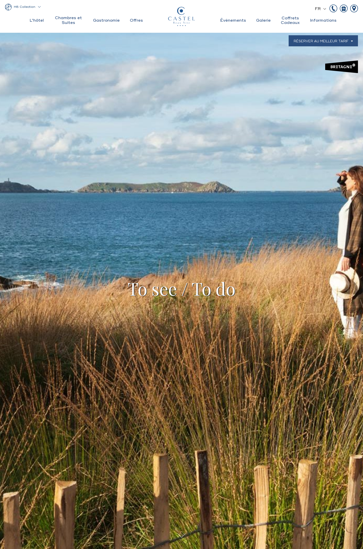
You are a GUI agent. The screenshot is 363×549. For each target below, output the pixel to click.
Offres (136, 20)
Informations (323, 20)
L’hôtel (36, 20)
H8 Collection (24, 7)
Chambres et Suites (68, 20)
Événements (233, 20)
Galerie (263, 20)
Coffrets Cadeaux (290, 20)
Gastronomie (106, 20)
